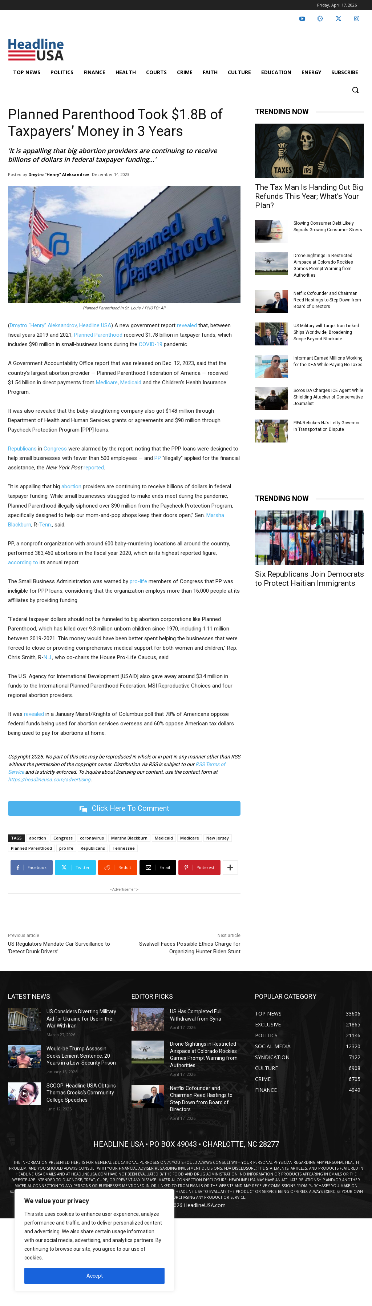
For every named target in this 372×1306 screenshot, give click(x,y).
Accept (94, 1276)
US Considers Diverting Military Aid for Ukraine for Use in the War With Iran (81, 1019)
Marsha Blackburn (129, 838)
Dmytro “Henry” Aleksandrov (43, 325)
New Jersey (217, 838)
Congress (55, 448)
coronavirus (92, 838)
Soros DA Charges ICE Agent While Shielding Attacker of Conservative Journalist (328, 397)
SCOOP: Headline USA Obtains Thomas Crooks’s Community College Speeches (81, 1093)
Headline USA (95, 325)
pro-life (138, 581)
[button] (355, 90)
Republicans (22, 448)
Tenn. (45, 524)
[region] (94, 1240)
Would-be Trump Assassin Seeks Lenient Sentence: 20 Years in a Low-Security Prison (81, 1056)
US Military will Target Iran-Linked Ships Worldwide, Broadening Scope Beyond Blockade (326, 332)
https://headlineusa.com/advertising (49, 779)
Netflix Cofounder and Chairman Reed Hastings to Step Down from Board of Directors (327, 300)
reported (94, 467)
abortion (71, 486)
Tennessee (123, 848)
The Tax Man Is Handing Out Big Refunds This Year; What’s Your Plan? (309, 196)
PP (157, 458)
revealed (187, 325)
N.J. (48, 657)
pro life (66, 848)
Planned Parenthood (98, 335)
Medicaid (130, 382)
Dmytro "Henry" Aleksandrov (58, 174)
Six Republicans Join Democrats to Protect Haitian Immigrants (309, 579)
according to (23, 562)
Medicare (107, 382)
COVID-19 (150, 344)
